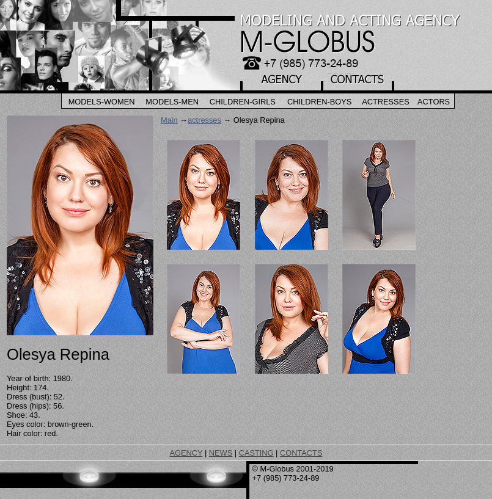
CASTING (256, 452)
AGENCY (186, 452)
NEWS (220, 452)
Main (169, 120)
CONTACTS (301, 452)
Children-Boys (319, 101)
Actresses (385, 101)
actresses (204, 120)
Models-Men (172, 101)
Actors (433, 101)
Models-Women (101, 101)
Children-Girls (243, 101)
